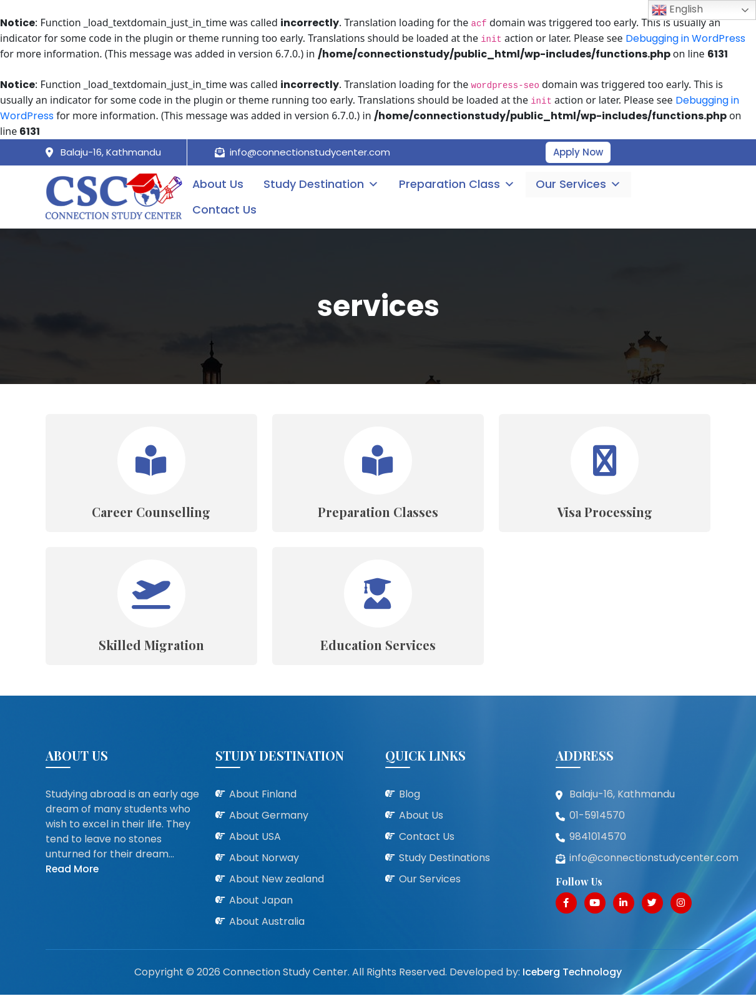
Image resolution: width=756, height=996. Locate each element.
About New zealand (276, 880)
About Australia (267, 922)
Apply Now (578, 152)
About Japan (261, 901)
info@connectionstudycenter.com (310, 152)
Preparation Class (459, 184)
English (677, 9)
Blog (409, 795)
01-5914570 (597, 816)
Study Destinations (444, 859)
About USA (255, 838)
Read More (73, 870)
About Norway (264, 859)
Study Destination (323, 184)
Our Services (579, 184)
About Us (219, 184)
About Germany (268, 816)
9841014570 (597, 838)
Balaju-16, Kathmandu (111, 152)
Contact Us (226, 209)
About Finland (263, 795)
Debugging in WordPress (685, 38)
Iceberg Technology (571, 973)
